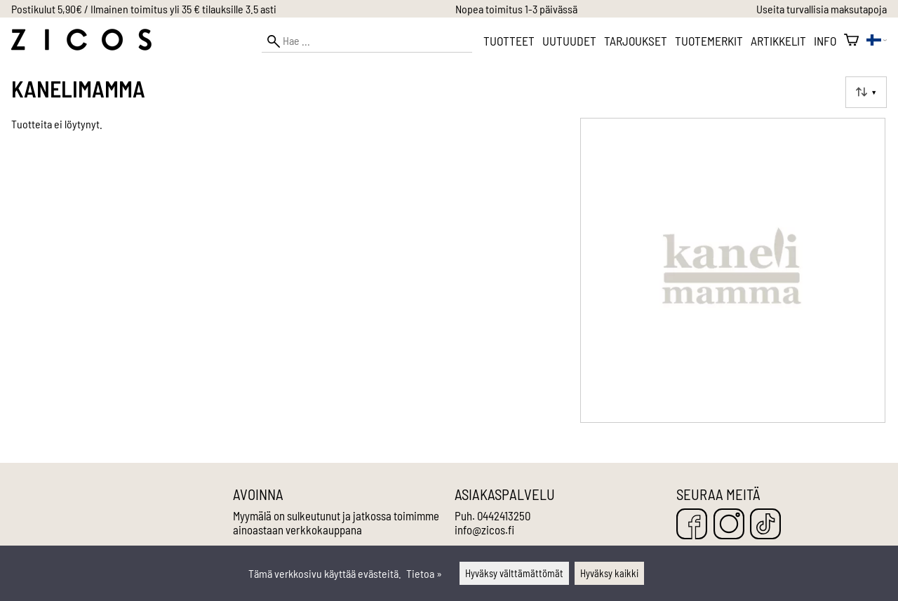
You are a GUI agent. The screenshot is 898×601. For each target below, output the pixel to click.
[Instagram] (728, 524)
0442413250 (503, 515)
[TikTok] (765, 524)
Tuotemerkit (709, 40)
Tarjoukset (635, 40)
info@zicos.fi (484, 529)
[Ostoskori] (851, 40)
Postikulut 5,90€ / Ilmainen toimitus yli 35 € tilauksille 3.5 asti (143, 8)
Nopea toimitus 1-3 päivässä (516, 8)
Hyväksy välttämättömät (514, 573)
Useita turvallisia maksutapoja (821, 8)
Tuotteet (509, 40)
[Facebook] (691, 524)
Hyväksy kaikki (609, 573)
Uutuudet (569, 40)
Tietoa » (424, 573)
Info (825, 40)
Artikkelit (778, 40)
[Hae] (367, 41)
